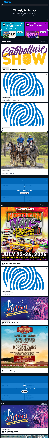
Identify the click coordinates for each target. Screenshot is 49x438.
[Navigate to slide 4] (18, 38)
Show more (43, 41)
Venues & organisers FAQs (22, 408)
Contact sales (25, 402)
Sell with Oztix (20, 404)
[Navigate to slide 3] (17, 38)
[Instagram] (3, 428)
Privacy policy (36, 433)
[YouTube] (5, 428)
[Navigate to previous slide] (1, 30)
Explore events (5, 404)
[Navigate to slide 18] (31, 38)
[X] (14, 428)
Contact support (6, 402)
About (36, 401)
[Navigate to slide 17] (30, 38)
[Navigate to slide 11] (24, 38)
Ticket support (5, 410)
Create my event (20, 406)
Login (19, 402)
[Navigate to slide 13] (26, 38)
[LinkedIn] (8, 428)
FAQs (36, 403)
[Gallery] (24, 30)
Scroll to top (24, 386)
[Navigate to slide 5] (19, 38)
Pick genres (24, 263)
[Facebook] (11, 428)
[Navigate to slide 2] (16, 38)
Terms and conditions (43, 433)
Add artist (24, 117)
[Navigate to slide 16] (29, 38)
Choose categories (24, 201)
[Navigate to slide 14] (27, 38)
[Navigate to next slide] (48, 30)
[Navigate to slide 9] (23, 38)
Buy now (20, 32)
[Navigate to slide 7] (21, 38)
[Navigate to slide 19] (32, 38)
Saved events (5, 406)
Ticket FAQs (5, 409)
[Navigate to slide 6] (20, 38)
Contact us (37, 405)
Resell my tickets (5, 412)
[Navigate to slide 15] (28, 38)
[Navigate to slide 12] (25, 38)
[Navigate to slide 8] (22, 38)
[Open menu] (2, 2)
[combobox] (24, 5)
